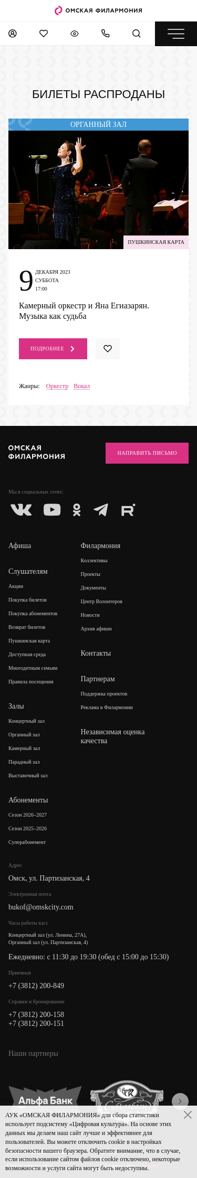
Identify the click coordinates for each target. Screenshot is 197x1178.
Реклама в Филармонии (106, 707)
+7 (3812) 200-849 (36, 986)
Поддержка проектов (103, 694)
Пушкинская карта (29, 641)
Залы (16, 706)
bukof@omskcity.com (41, 907)
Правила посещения (31, 681)
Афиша (19, 546)
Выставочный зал (28, 775)
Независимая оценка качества (112, 736)
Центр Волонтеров (101, 601)
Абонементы (28, 800)
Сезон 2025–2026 (27, 828)
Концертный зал (26, 721)
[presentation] (180, 1101)
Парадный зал (24, 762)
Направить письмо (147, 453)
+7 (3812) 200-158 (36, 1015)
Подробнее (53, 349)
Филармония (100, 546)
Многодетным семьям (32, 668)
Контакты (95, 653)
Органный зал (24, 734)
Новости (89, 615)
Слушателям (28, 571)
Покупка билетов (27, 600)
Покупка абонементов (32, 613)
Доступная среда (27, 654)
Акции (15, 586)
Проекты (90, 574)
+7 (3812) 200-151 (36, 1023)
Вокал (82, 386)
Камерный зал (24, 748)
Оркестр (57, 386)
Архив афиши (95, 628)
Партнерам (97, 679)
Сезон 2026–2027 (27, 815)
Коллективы (93, 560)
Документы (93, 588)
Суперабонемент (27, 842)
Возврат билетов (26, 627)
